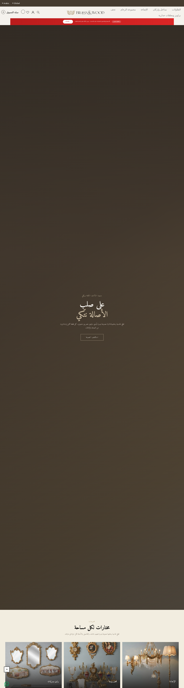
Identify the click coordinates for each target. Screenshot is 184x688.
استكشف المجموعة (92, 337)
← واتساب (68, 21)
